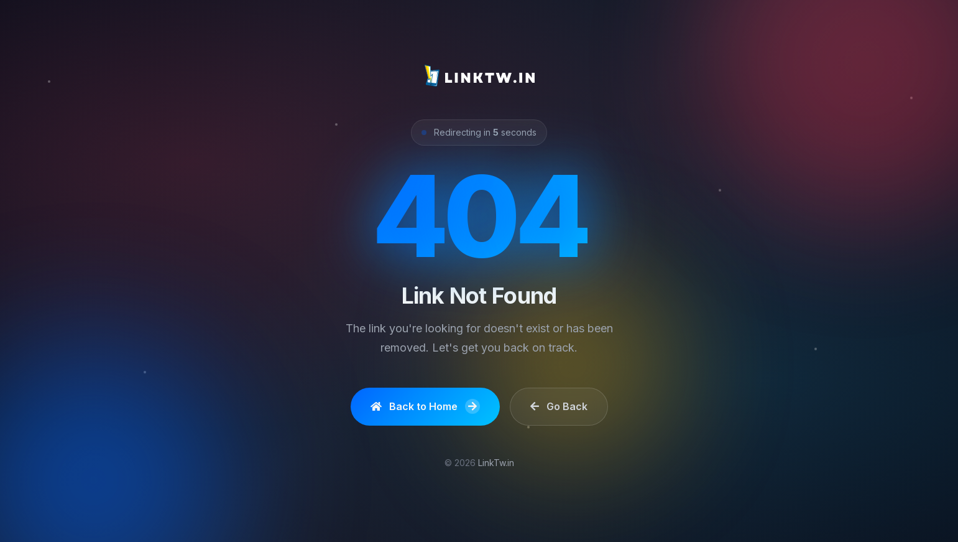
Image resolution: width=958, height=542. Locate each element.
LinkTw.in (496, 462)
